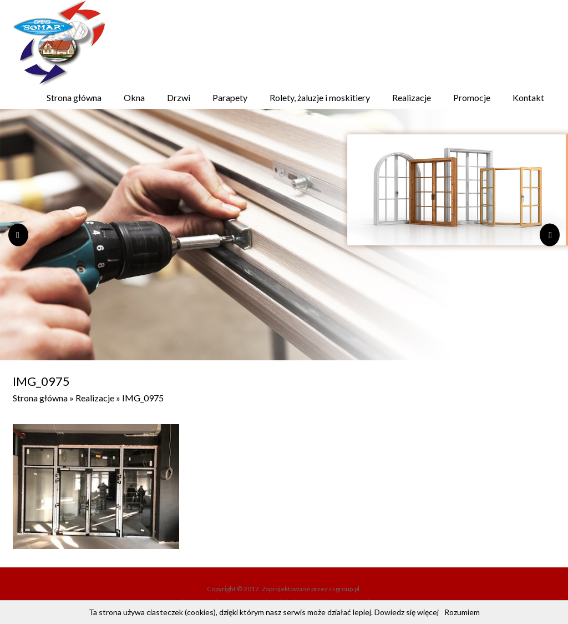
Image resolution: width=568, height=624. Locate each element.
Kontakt (528, 97)
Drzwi (178, 97)
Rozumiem (462, 612)
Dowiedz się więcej (406, 612)
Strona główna (74, 97)
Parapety (229, 97)
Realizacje (411, 97)
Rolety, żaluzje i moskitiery (320, 97)
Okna (134, 97)
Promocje (471, 97)
